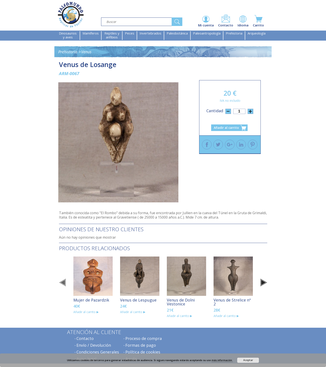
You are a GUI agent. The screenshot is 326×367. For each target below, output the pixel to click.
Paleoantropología (207, 33)
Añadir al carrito (226, 128)
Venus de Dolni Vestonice (181, 302)
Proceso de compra (143, 338)
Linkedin (241, 144)
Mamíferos (91, 33)
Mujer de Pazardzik (91, 300)
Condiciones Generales (97, 352)
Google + (230, 144)
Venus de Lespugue (138, 300)
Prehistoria (234, 33)
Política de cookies (142, 352)
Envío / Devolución (93, 345)
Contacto (85, 338)
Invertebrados (150, 33)
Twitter (218, 144)
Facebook (207, 144)
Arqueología (257, 33)
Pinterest (252, 144)
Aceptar (248, 360)
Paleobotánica (177, 33)
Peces (129, 33)
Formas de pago (140, 345)
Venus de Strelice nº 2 (232, 302)
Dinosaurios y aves (68, 35)
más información (222, 360)
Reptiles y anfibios (111, 35)
